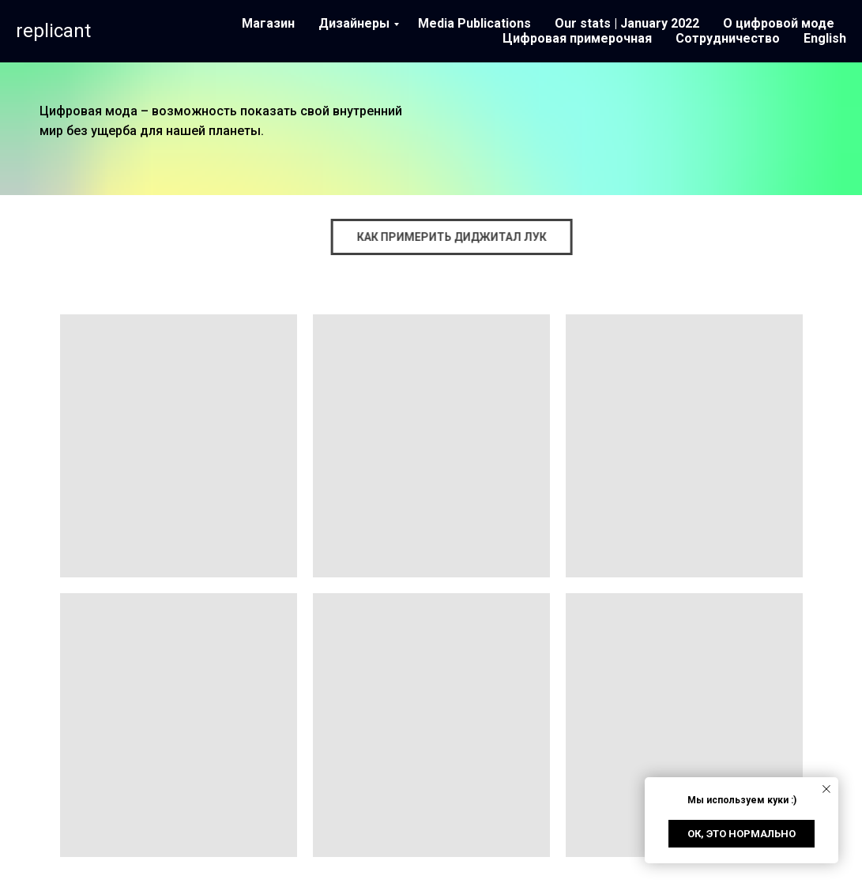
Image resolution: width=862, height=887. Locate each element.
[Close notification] (826, 789)
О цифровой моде (778, 23)
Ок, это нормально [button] (741, 834)
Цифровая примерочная (577, 38)
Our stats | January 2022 (627, 23)
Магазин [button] (268, 23)
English (825, 38)
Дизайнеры (354, 23)
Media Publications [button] (474, 23)
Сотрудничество (728, 38)
